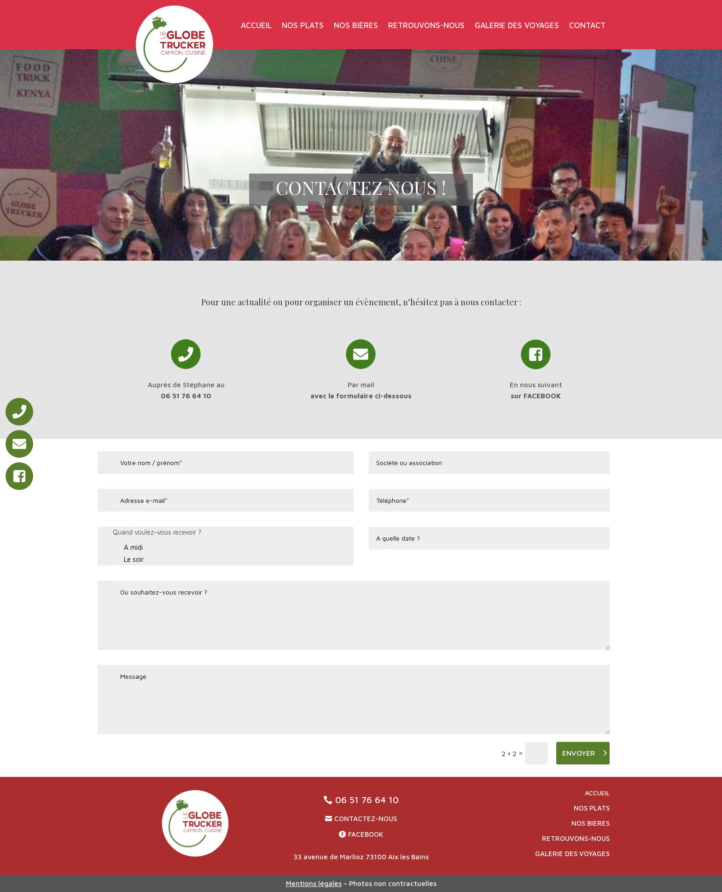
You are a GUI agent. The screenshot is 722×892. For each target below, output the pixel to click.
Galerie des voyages (517, 26)
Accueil (256, 26)
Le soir (128, 559)
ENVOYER (578, 753)
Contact (587, 26)
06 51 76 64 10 (367, 799)
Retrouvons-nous (426, 26)
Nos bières (356, 26)
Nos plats (303, 26)
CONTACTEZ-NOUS (365, 818)
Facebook (365, 834)
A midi (128, 547)
